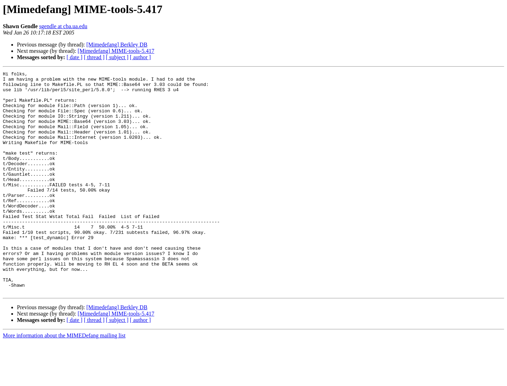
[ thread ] (94, 57)
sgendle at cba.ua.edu (63, 26)
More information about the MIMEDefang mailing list (64, 380)
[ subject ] (117, 57)
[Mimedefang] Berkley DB (116, 45)
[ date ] (74, 57)
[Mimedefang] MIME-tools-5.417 (115, 51)
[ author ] (140, 57)
